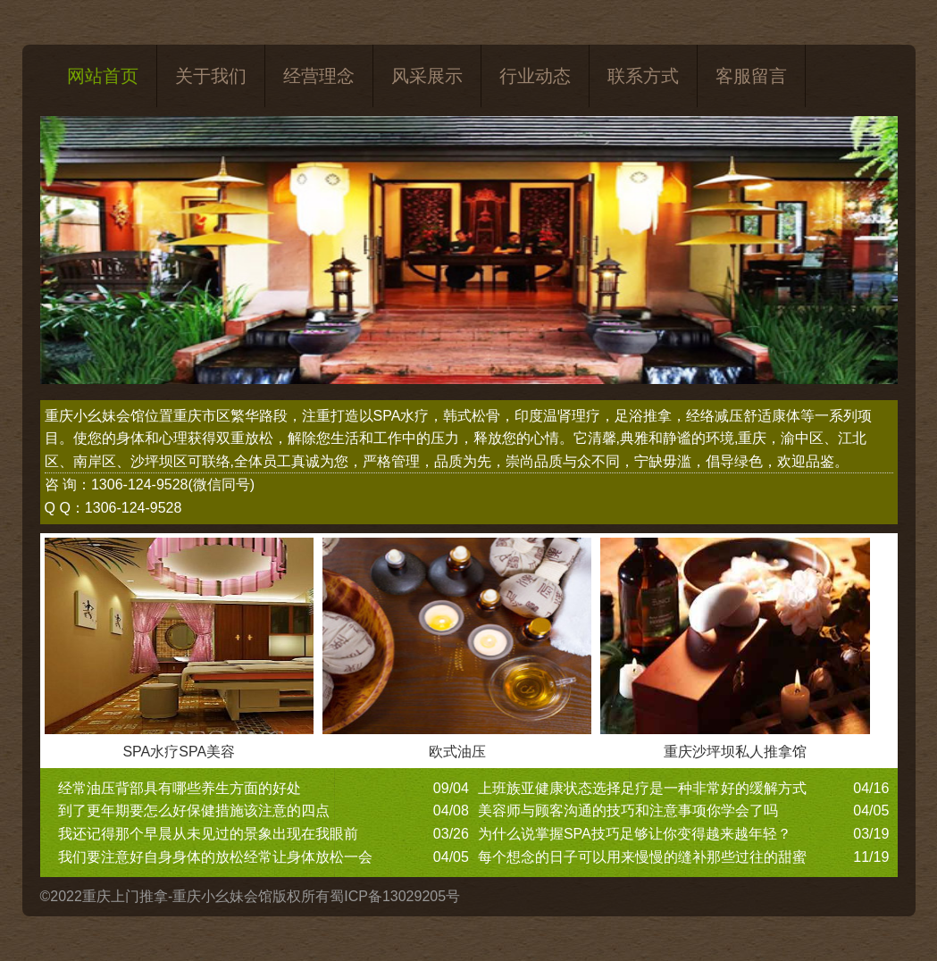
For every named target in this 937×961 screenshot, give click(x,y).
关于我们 (211, 76)
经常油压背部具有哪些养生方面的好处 (179, 788)
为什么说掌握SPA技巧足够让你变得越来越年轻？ (634, 833)
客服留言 (751, 76)
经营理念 (319, 76)
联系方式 (643, 76)
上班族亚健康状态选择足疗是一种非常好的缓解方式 (642, 788)
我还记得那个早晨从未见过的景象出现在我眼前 (208, 833)
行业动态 (535, 76)
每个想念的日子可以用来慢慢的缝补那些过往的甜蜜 (642, 857)
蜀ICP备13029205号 (395, 896)
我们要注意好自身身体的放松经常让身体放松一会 (215, 857)
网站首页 (102, 76)
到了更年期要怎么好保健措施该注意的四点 (194, 810)
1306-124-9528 (139, 484)
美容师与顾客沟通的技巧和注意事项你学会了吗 (628, 810)
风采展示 (427, 76)
